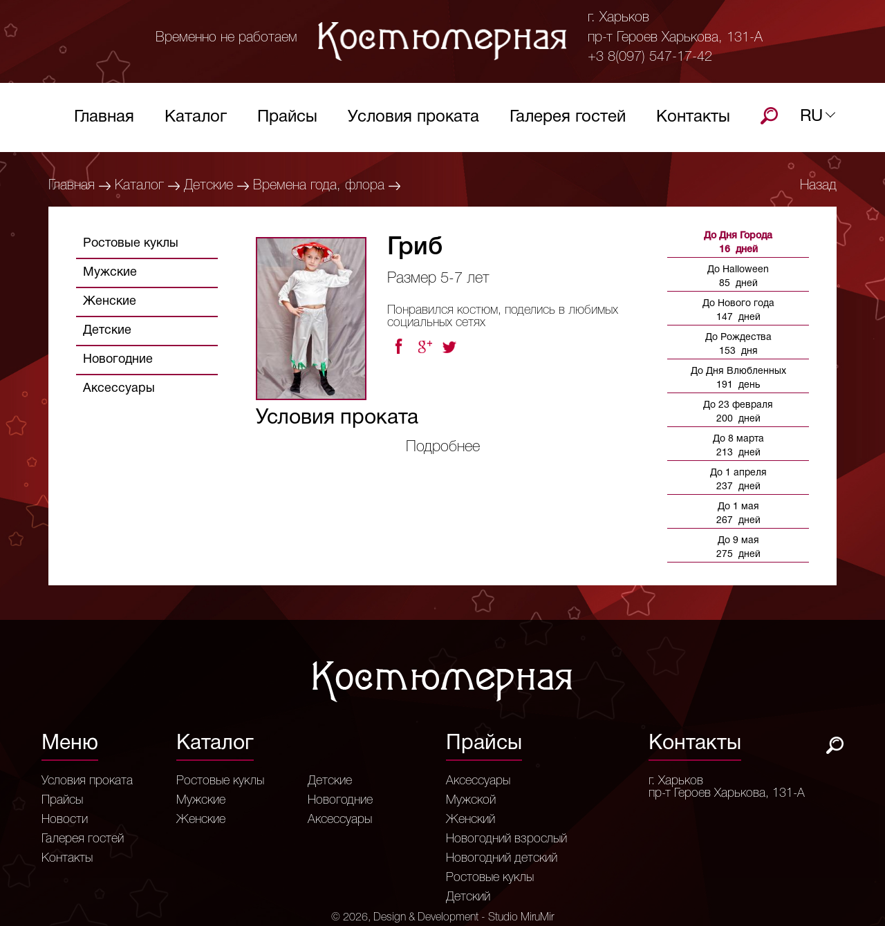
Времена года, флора (318, 186)
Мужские (110, 272)
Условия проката (413, 120)
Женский (470, 819)
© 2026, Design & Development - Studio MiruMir (442, 918)
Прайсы (287, 120)
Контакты (693, 120)
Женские (109, 302)
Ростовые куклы (130, 243)
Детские (208, 186)
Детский (468, 897)
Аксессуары (119, 389)
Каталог (195, 120)
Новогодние (118, 360)
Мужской (471, 800)
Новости (64, 819)
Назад (818, 186)
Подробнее (443, 447)
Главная (104, 120)
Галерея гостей (568, 120)
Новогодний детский (501, 858)
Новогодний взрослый (506, 838)
